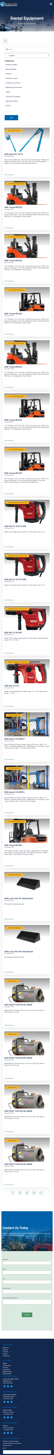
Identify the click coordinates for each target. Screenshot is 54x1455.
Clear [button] (11, 118)
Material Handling (11, 69)
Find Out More (9, 175)
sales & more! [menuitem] (7, 1445)
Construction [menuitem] (7, 1365)
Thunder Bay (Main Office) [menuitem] (11, 1379)
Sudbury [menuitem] (5, 1426)
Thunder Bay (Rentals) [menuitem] (9, 1394)
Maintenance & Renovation (14, 87)
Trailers (8, 92)
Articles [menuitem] (5, 1354)
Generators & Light (11, 78)
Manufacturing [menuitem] (7, 1371)
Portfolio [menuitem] (5, 1352)
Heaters (8, 106)
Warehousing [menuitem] (7, 1374)
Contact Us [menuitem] (6, 1356)
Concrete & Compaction (13, 96)
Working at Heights (11, 64)
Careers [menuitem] (5, 1350)
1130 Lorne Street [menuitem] (8, 1428)
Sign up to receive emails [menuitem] (10, 1441)
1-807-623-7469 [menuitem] (8, 1399)
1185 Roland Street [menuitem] (9, 1397)
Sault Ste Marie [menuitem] (7, 1410)
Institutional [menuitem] (6, 1369)
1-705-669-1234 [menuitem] (8, 1430)
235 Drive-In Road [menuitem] (8, 1412)
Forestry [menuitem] (5, 1367)
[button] (27, 2)
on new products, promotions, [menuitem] (12, 1443)
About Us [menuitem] (6, 1347)
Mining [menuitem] (5, 1363)
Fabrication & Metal (12, 101)
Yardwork (8, 74)
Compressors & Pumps (13, 83)
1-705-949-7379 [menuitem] (8, 1414)
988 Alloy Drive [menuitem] (7, 1381)
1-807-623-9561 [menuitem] (8, 1383)
